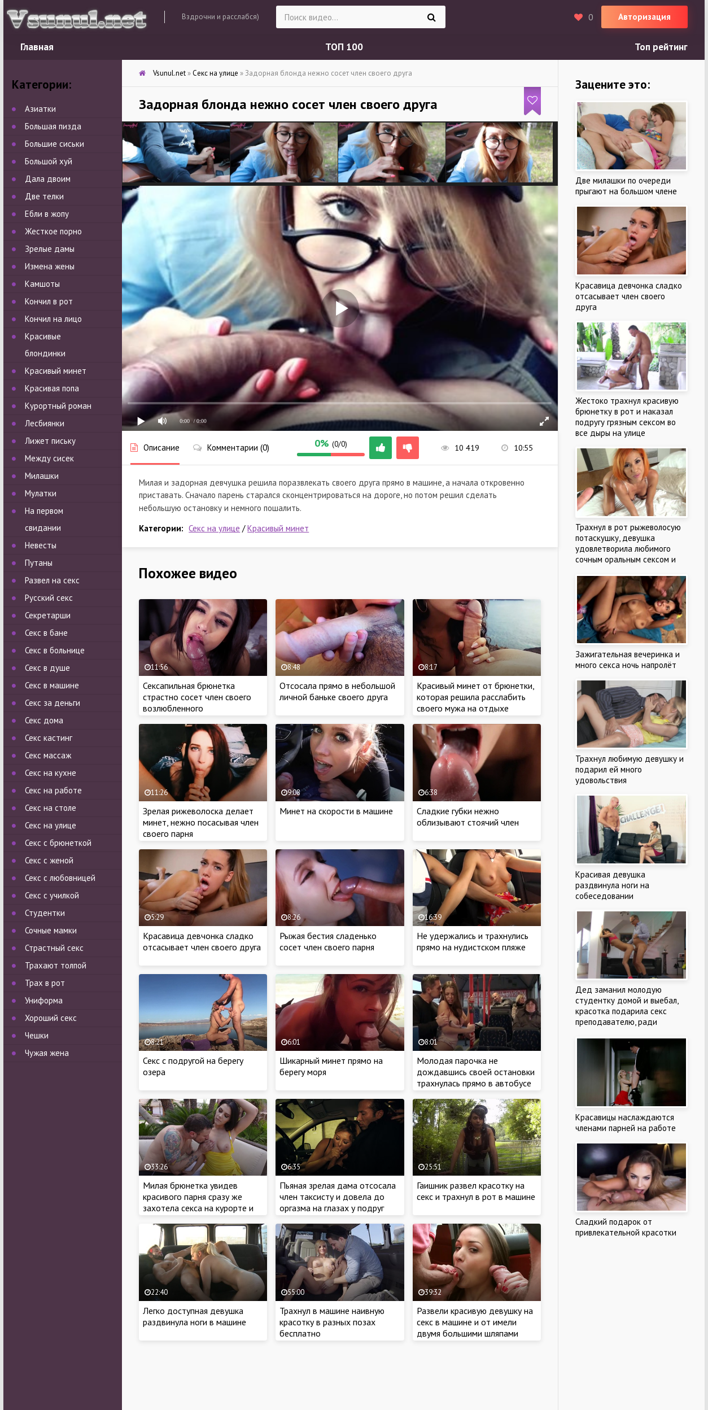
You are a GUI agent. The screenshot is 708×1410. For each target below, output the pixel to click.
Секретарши (48, 615)
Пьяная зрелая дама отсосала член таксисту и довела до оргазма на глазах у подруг (337, 1196)
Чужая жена (47, 1052)
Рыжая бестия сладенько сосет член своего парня (328, 941)
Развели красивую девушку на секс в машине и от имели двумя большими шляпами (475, 1322)
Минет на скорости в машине (336, 811)
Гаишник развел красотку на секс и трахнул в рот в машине (476, 1191)
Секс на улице (214, 528)
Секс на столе (50, 807)
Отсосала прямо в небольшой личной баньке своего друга (337, 691)
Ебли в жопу (47, 213)
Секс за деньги (52, 702)
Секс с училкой (52, 895)
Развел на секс (52, 580)
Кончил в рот (49, 301)
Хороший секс (51, 1017)
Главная (37, 47)
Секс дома (44, 720)
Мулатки (40, 493)
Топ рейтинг (661, 47)
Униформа (44, 1000)
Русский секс (49, 597)
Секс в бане (46, 632)
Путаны (39, 562)
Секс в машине (52, 685)
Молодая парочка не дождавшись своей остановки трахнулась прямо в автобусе (476, 1072)
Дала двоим (48, 178)
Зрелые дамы (50, 248)
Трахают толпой (55, 965)
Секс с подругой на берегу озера (193, 1066)
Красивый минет (278, 528)
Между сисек (49, 458)
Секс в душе (47, 667)
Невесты (40, 545)
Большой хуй (48, 161)
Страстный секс (54, 947)
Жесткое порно (53, 231)
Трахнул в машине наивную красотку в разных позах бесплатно (331, 1322)
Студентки (45, 912)
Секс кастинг (48, 737)
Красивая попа (52, 388)
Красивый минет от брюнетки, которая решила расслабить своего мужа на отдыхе (475, 697)
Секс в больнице (55, 650)
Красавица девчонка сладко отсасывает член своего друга (202, 941)
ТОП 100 (344, 47)
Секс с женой (49, 860)
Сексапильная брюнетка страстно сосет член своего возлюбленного (197, 697)
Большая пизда (53, 126)
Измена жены (50, 266)
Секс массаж (48, 755)
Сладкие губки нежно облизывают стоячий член (468, 816)
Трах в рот (45, 982)
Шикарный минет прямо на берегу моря (331, 1066)
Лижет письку (50, 440)
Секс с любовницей (60, 877)
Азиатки (40, 108)
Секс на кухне (50, 772)
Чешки (37, 1035)
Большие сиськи (54, 143)
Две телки (44, 196)
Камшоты (42, 283)
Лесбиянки (44, 423)
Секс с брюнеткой (58, 842)
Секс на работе (53, 790)
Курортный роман (58, 405)
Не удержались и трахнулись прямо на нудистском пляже (472, 941)
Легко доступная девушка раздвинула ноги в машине (194, 1316)
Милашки (42, 475)
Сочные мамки (51, 930)
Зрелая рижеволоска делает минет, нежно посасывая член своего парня (201, 822)
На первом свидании (44, 519)
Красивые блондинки (45, 345)
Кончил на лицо (53, 318)
